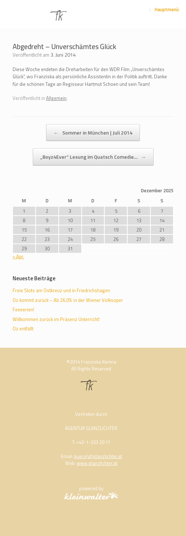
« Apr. (18, 256)
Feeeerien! (23, 309)
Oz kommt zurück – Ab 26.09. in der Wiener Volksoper (68, 300)
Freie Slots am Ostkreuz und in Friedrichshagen (61, 290)
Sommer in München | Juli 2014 (93, 132)
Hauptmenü (164, 9)
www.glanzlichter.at (97, 463)
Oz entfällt (23, 328)
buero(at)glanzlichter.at (98, 456)
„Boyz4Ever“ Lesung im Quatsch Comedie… (93, 157)
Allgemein (56, 98)
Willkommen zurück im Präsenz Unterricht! (56, 319)
